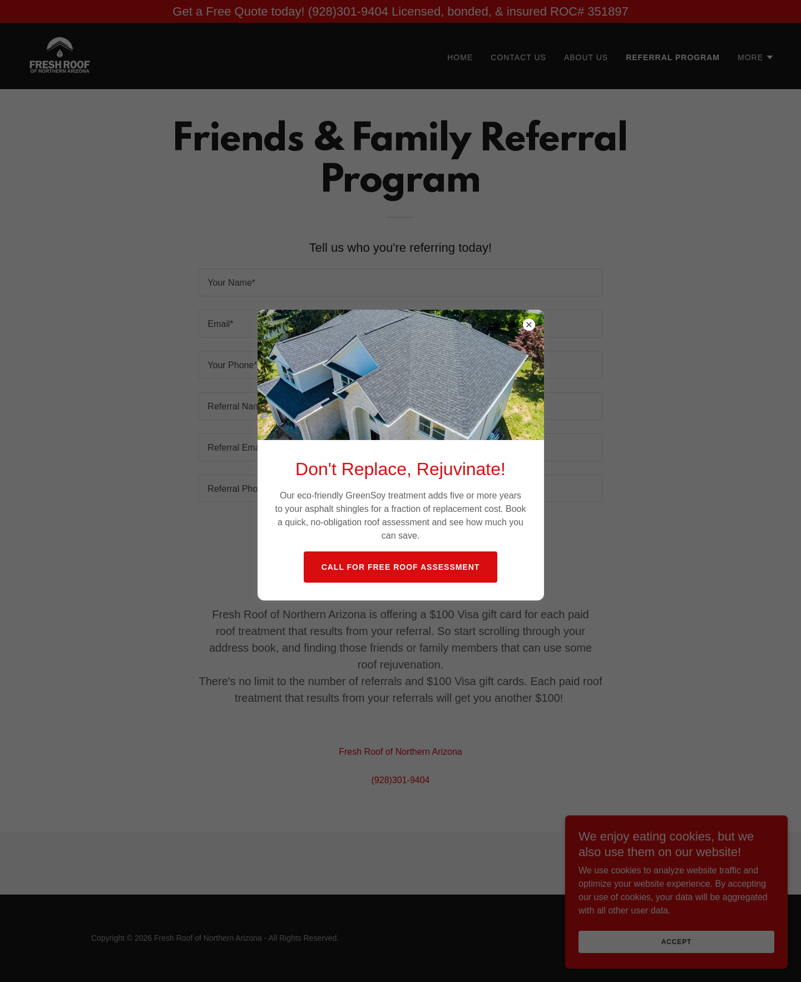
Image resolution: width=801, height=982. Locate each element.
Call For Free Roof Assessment (401, 567)
